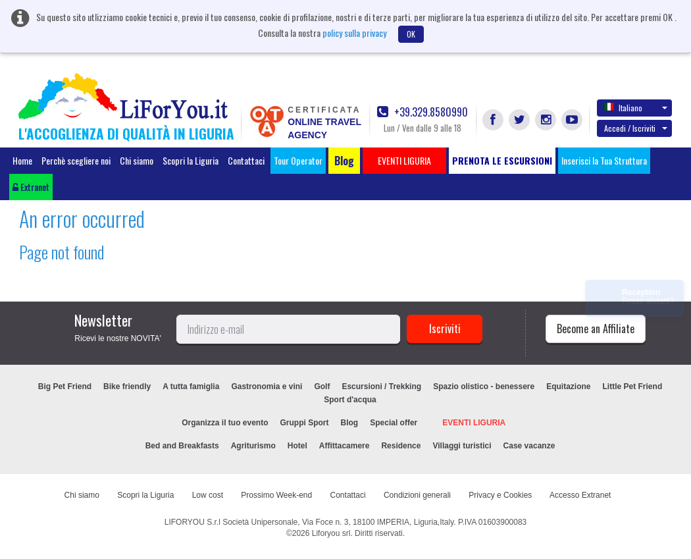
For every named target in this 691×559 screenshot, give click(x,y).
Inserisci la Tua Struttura (604, 160)
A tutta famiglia (191, 386)
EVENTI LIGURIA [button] (404, 160)
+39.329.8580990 (422, 112)
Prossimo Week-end (276, 495)
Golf (322, 386)
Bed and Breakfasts (182, 445)
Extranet (31, 187)
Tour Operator (298, 160)
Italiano (635, 107)
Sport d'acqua (350, 399)
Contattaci (246, 160)
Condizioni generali (417, 495)
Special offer (393, 422)
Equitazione (568, 386)
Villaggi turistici (461, 445)
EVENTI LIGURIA (474, 422)
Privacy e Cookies (500, 495)
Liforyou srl (331, 533)
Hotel (297, 445)
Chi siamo (136, 160)
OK (411, 34)
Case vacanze (529, 445)
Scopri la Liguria (190, 160)
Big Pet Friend (64, 386)
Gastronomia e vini (266, 386)
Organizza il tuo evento (225, 422)
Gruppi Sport (304, 422)
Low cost (207, 495)
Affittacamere (344, 445)
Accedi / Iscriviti (635, 128)
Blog (350, 422)
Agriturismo (253, 445)
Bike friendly (127, 386)
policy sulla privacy (354, 33)
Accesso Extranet (580, 495)
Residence (401, 445)
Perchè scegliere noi (76, 160)
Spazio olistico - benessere (483, 386)
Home (22, 160)
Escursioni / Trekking (381, 386)
